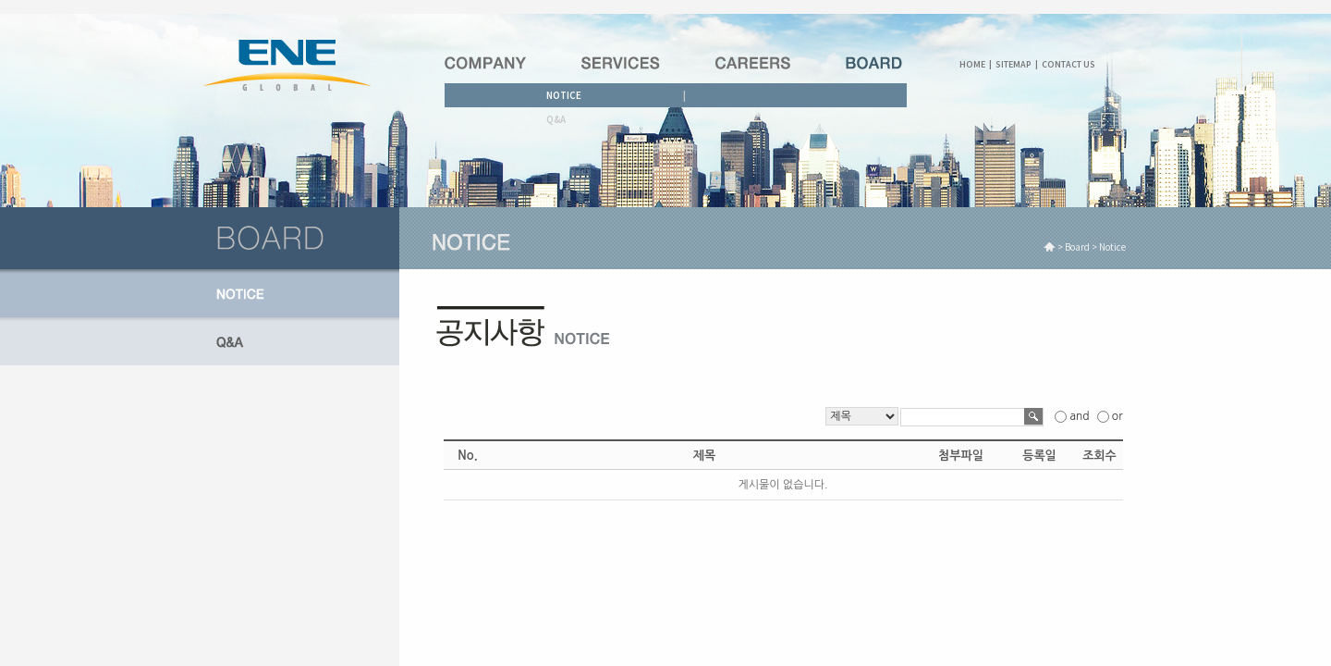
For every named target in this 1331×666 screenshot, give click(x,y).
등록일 (1039, 456)
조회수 (1099, 456)
